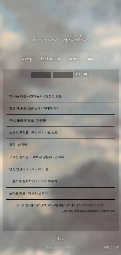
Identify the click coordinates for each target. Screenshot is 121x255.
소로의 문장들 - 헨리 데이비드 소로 (33, 132)
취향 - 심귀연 (18, 144)
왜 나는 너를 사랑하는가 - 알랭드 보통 (35, 96)
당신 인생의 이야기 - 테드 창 (29, 169)
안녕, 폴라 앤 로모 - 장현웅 (27, 120)
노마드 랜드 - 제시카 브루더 (28, 193)
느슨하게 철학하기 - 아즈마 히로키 (33, 181)
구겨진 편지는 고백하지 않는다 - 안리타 (36, 157)
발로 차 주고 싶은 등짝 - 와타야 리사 (34, 108)
